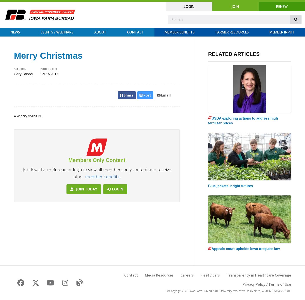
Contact (135, 32)
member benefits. (103, 177)
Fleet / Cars (210, 275)
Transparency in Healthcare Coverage (259, 275)
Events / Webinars (57, 32)
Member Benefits (180, 32)
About (100, 32)
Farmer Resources (232, 32)
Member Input (282, 32)
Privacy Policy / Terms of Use (267, 284)
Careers (187, 275)
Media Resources (159, 275)
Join (235, 6)
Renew (282, 6)
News (15, 32)
